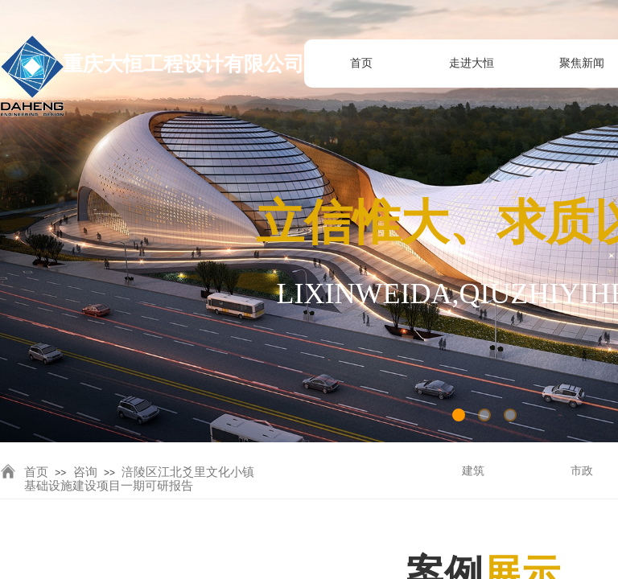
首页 (36, 472)
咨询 (85, 472)
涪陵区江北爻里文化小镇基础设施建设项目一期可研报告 (139, 479)
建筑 (473, 471)
